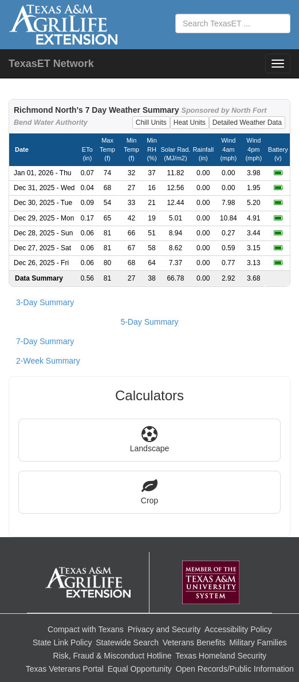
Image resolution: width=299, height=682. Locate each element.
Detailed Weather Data (247, 123)
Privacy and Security (164, 629)
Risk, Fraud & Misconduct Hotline (112, 655)
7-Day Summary (45, 341)
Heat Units (190, 123)
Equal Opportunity (140, 668)
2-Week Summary (48, 360)
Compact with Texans (86, 629)
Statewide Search (127, 642)
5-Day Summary (149, 321)
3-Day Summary (45, 302)
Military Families (257, 642)
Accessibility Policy (238, 629)
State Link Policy (62, 642)
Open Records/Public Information (235, 668)
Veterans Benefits (194, 642)
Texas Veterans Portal (65, 668)
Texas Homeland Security (220, 655)
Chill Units (151, 123)
